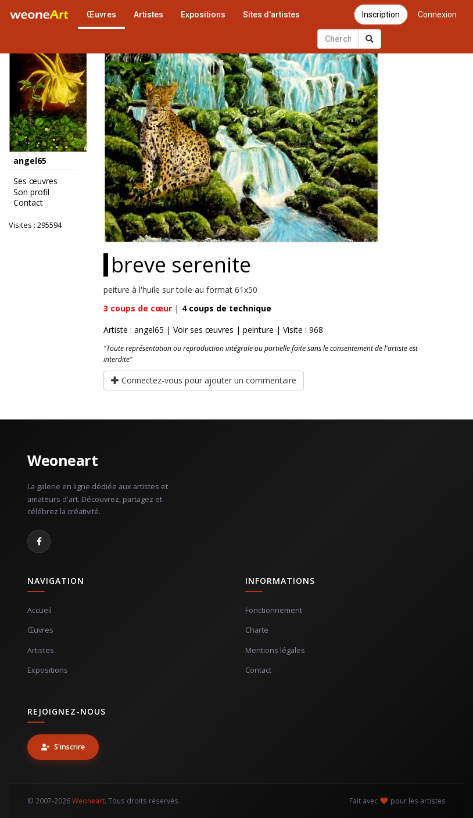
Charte (256, 630)
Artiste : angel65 (133, 329)
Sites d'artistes (271, 14)
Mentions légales (275, 650)
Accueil (39, 610)
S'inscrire (63, 747)
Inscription (381, 14)
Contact (28, 203)
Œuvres (101, 14)
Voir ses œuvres (203, 329)
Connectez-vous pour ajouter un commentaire (203, 380)
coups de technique (226, 308)
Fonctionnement (273, 610)
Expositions (203, 14)
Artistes (148, 14)
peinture (258, 329)
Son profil (31, 192)
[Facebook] (39, 541)
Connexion (437, 14)
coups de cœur (137, 308)
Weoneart (62, 460)
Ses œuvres (35, 181)
